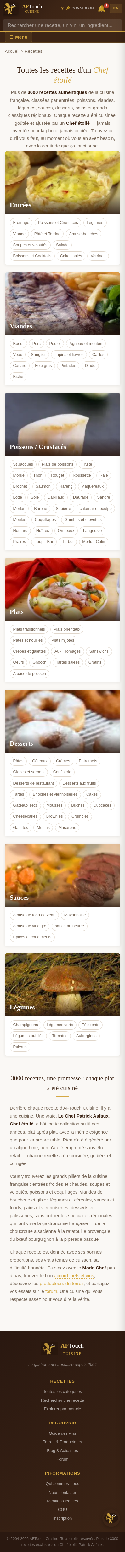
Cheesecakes (25, 816)
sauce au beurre (69, 926)
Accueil (12, 51)
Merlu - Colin (93, 541)
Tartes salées (68, 662)
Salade (62, 244)
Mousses (54, 805)
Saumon (43, 486)
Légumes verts (60, 1024)
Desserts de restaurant (33, 783)
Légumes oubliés (28, 1035)
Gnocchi (39, 662)
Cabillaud (56, 497)
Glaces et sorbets (29, 772)
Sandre (103, 497)
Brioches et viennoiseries (55, 794)
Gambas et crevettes (83, 519)
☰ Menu (18, 37)
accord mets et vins (74, 1275)
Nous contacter (62, 1492)
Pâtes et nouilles (28, 640)
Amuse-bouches (83, 233)
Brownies (54, 816)
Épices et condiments (32, 937)
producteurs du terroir (62, 1283)
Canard (19, 365)
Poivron (20, 1046)
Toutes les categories (62, 1391)
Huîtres (42, 530)
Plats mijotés (62, 640)
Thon (37, 475)
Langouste (92, 530)
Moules (19, 519)
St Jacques (23, 464)
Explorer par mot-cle (62, 1408)
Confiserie (62, 772)
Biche (18, 376)
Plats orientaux (67, 629)
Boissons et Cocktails (32, 255)
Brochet (20, 486)
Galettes (20, 827)
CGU (62, 1509)
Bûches (78, 805)
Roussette (82, 475)
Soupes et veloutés (30, 244)
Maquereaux (92, 486)
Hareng (66, 486)
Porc (36, 343)
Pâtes (18, 761)
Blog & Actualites (62, 1450)
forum (51, 1291)
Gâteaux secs (25, 805)
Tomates (59, 1035)
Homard (20, 530)
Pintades (68, 365)
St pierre (63, 508)
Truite (87, 464)
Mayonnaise (75, 915)
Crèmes (63, 761)
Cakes (92, 794)
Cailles (98, 354)
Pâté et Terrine (47, 233)
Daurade (80, 497)
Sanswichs (99, 651)
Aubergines (86, 1035)
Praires (19, 541)
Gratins (94, 662)
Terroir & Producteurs (62, 1441)
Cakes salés (71, 255)
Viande (19, 233)
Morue (19, 475)
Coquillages (45, 519)
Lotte (17, 497)
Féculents (90, 1024)
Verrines (98, 255)
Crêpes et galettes (29, 651)
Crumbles (80, 816)
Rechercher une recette (62, 1400)
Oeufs (18, 662)
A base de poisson (29, 673)
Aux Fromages (67, 651)
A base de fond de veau (34, 915)
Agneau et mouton (85, 343)
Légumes (95, 222)
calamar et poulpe (96, 508)
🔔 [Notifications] (103, 8)
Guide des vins (62, 1433)
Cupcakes (102, 805)
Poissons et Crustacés (58, 222)
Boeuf (18, 343)
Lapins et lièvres (68, 354)
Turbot (68, 541)
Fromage (21, 222)
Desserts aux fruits (79, 783)
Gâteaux (39, 761)
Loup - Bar (44, 541)
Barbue (40, 508)
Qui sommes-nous (62, 1483)
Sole (35, 497)
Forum (63, 1459)
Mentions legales (62, 1501)
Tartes (18, 794)
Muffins (43, 827)
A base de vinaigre (29, 926)
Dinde (90, 365)
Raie (103, 475)
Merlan (19, 508)
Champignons (25, 1024)
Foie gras (43, 365)
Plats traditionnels (29, 629)
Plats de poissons (57, 464)
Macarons (67, 827)
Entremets (88, 761)
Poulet (55, 343)
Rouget (57, 475)
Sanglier (38, 354)
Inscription (62, 1518)
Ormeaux (66, 530)
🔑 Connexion (80, 8)
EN (116, 8)
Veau (17, 354)
